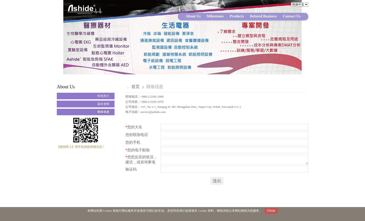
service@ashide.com (153, 112)
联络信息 (103, 112)
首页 (135, 86)
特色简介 (103, 96)
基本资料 (103, 104)
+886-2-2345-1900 (152, 96)
